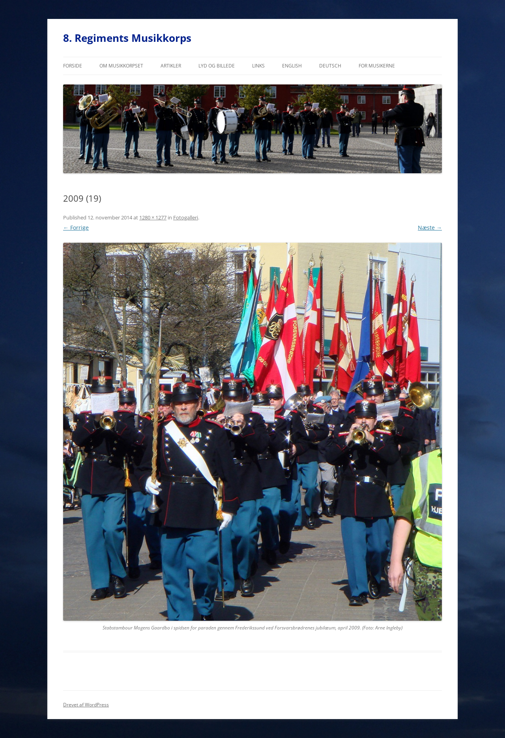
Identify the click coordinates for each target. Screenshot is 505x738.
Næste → (430, 227)
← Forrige (76, 227)
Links (258, 65)
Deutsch (330, 65)
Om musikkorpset (121, 65)
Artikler (171, 65)
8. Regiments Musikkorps (127, 38)
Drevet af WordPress (86, 704)
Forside (72, 65)
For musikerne (377, 65)
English (292, 65)
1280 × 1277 (152, 217)
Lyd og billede (216, 65)
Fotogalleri (185, 217)
